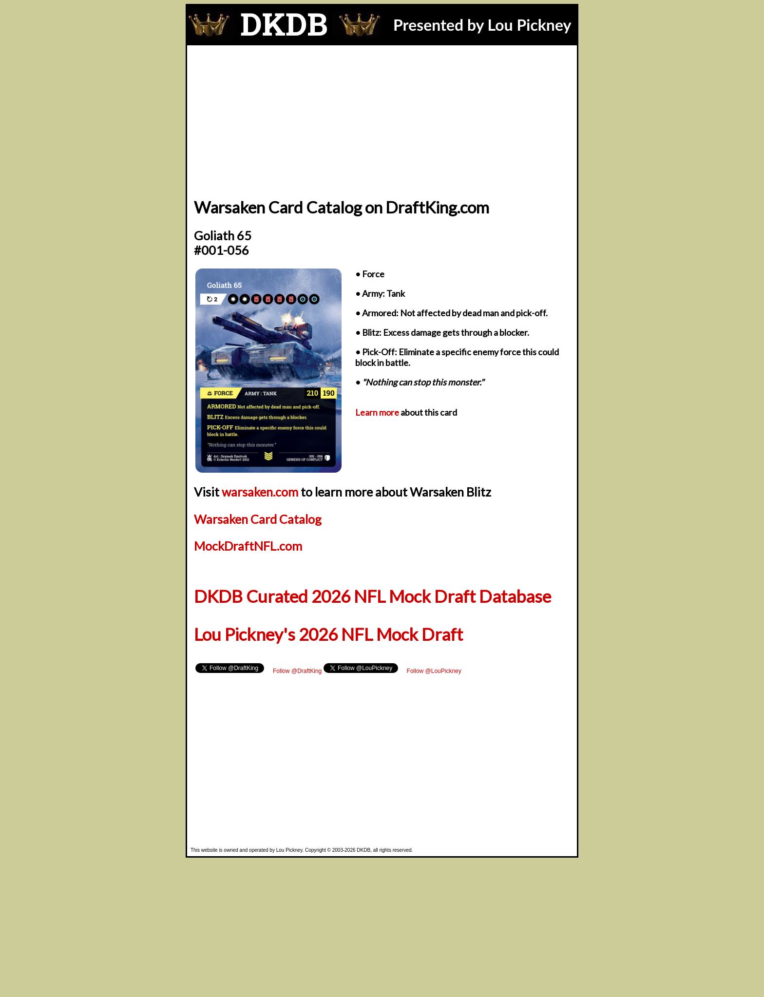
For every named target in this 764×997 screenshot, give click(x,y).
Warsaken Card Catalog (258, 519)
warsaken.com (260, 491)
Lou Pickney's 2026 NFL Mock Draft (328, 634)
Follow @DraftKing (297, 671)
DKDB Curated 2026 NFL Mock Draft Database (372, 596)
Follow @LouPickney (434, 671)
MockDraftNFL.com (248, 545)
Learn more (377, 412)
